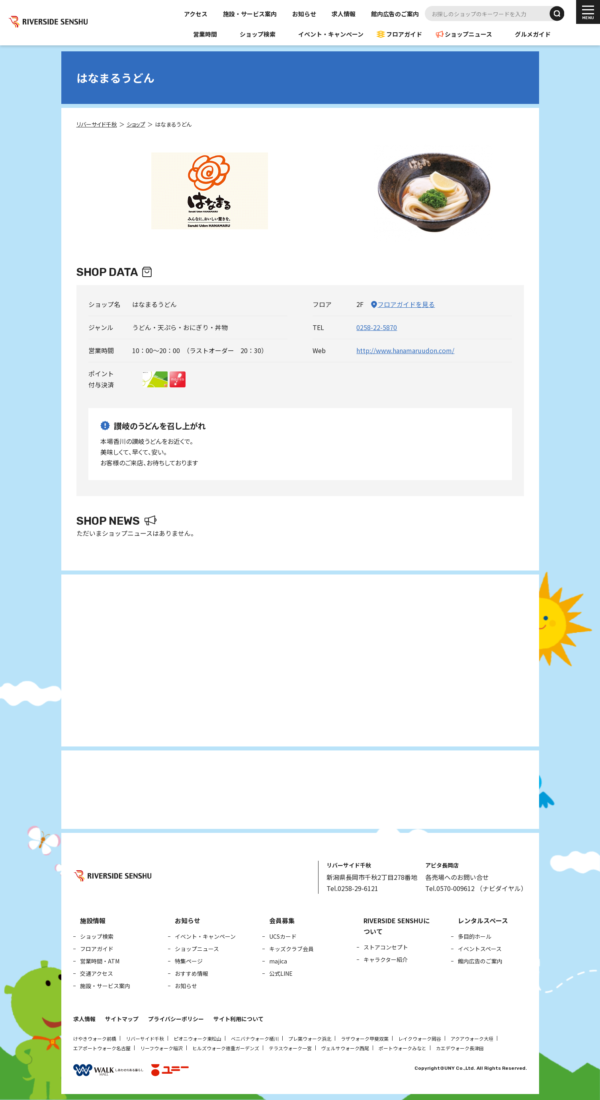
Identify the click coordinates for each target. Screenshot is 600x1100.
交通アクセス (96, 973)
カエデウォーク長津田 (460, 1048)
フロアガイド (404, 34)
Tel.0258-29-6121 (352, 888)
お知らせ (304, 14)
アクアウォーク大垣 (472, 1038)
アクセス (195, 14)
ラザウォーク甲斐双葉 (365, 1038)
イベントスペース (480, 949)
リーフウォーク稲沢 (161, 1048)
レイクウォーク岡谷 (419, 1038)
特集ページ (189, 961)
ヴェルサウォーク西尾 (345, 1048)
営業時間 (205, 34)
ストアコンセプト (386, 947)
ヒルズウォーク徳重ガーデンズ (225, 1048)
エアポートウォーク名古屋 (102, 1048)
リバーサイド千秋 (145, 1038)
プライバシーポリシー (176, 1019)
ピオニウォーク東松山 (197, 1038)
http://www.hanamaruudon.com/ (405, 350)
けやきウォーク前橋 (94, 1038)
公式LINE (281, 973)
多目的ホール (474, 936)
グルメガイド (533, 34)
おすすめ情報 (191, 973)
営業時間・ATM (99, 961)
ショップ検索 (258, 34)
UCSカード (283, 936)
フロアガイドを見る (406, 304)
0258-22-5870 (376, 327)
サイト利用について (238, 1019)
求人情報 (344, 14)
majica (278, 961)
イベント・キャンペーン (331, 34)
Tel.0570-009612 (450, 888)
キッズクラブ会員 (291, 949)
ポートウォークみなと (402, 1048)
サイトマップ (122, 1019)
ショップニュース (468, 34)
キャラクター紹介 (386, 959)
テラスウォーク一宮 (290, 1048)
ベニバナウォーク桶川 (255, 1038)
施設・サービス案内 (250, 14)
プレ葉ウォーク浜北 (309, 1038)
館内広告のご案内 (395, 14)
